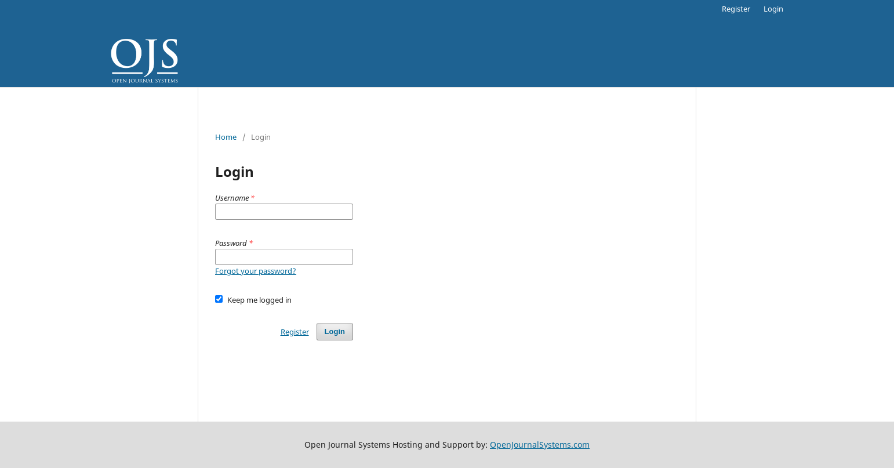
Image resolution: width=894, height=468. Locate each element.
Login (773, 8)
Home (226, 137)
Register (736, 8)
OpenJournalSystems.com (540, 444)
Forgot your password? (255, 271)
